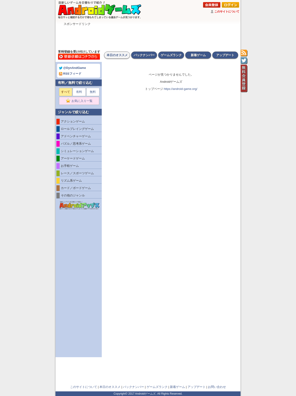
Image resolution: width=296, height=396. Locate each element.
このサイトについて (226, 11)
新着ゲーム (198, 55)
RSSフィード (70, 73)
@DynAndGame (72, 68)
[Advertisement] (148, 36)
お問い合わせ (217, 387)
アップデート (225, 55)
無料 (93, 92)
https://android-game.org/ (180, 89)
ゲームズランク (171, 55)
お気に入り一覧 (81, 101)
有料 (79, 92)
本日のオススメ (117, 55)
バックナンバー (144, 55)
